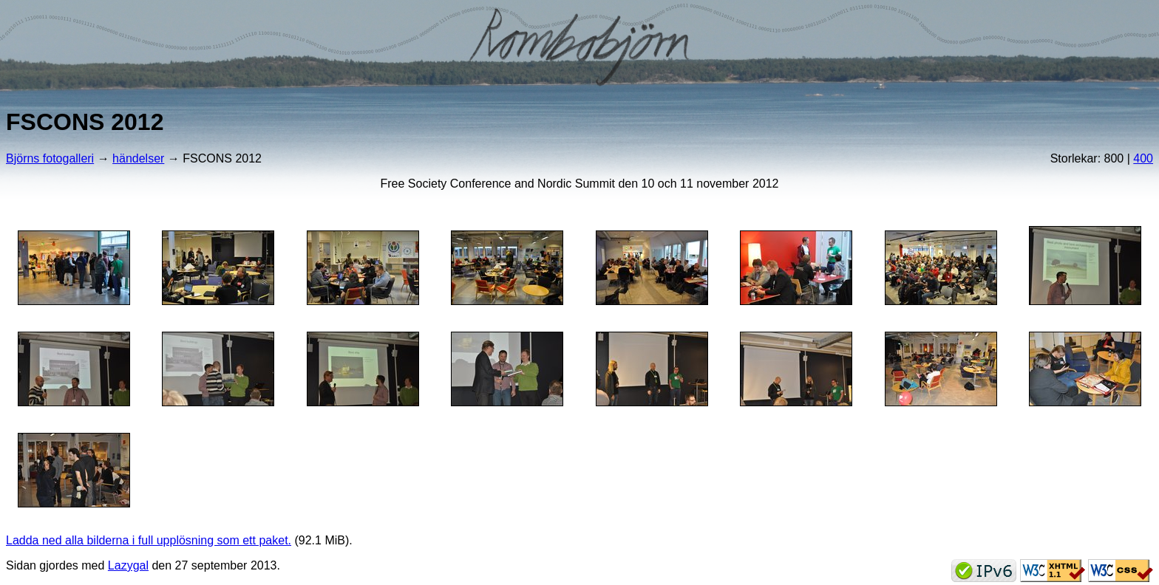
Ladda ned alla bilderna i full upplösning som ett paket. (148, 540)
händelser (138, 158)
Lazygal (128, 565)
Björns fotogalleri (50, 158)
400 (1143, 158)
